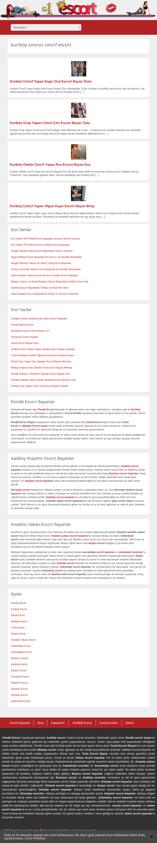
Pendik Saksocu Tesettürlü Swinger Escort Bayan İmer (40, 373)
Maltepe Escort (31, 425)
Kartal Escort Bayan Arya (24, 343)
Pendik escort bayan (138, 737)
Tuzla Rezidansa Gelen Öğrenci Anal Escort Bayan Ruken (42, 355)
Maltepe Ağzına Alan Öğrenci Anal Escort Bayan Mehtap (41, 367)
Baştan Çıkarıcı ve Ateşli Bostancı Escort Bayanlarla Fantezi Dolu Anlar (49, 281)
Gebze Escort (18, 633)
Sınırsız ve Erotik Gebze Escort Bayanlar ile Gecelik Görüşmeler (46, 269)
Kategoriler (58, 722)
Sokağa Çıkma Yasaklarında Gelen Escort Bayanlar (39, 318)
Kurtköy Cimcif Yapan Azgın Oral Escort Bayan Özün (51, 81)
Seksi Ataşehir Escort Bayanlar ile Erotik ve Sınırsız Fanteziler (44, 293)
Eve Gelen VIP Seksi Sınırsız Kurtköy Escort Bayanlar (40, 244)
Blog (40, 722)
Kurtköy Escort (19, 609)
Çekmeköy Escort (20, 701)
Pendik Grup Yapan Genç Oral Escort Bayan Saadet (39, 386)
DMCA (130, 722)
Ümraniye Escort (20, 676)
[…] (82, 92)
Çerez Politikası (35, 838)
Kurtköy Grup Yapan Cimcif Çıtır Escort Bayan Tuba (50, 123)
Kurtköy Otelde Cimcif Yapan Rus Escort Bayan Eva (50, 164)
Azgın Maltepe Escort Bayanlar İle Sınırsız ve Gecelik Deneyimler (46, 257)
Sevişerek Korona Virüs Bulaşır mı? (30, 330)
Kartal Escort (18, 615)
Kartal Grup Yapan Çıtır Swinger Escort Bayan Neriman (41, 361)
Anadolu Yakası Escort (23, 639)
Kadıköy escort (130, 466)
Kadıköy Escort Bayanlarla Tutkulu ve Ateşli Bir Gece (39, 287)
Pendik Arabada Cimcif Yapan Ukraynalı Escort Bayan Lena (43, 379)
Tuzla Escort (17, 627)
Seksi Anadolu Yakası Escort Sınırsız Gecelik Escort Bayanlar (44, 275)
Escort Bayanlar (20, 722)
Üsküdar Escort (19, 688)
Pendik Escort (18, 603)
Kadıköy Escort (19, 664)
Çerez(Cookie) (109, 722)
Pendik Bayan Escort (22, 324)
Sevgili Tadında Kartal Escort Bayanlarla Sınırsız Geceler (42, 251)
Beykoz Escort (19, 670)
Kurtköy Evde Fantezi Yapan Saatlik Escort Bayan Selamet (43, 349)
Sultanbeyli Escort (20, 646)
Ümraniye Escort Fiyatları (24, 337)
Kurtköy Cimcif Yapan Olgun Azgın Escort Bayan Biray (52, 206)
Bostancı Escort (19, 658)
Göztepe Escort (19, 695)
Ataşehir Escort (19, 682)
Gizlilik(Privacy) (82, 722)
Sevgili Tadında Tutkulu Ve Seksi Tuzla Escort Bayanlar (41, 263)
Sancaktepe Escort (21, 652)
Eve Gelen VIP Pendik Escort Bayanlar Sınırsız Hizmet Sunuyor (45, 238)
